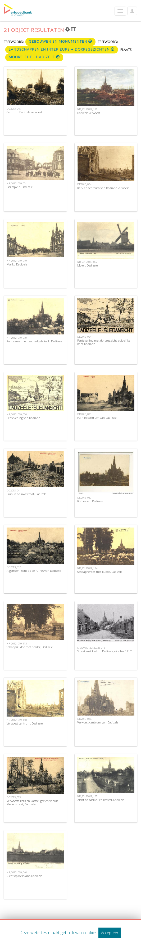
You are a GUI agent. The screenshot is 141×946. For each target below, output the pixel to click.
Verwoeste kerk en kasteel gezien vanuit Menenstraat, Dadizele (32, 802)
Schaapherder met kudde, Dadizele (99, 572)
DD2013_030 (84, 497)
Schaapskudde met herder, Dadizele (30, 647)
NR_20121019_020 (17, 414)
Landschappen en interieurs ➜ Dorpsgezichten (62, 49)
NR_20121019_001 (17, 183)
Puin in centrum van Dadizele (96, 418)
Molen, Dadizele (87, 265)
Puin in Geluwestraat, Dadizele (26, 494)
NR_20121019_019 (17, 260)
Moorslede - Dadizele (34, 57)
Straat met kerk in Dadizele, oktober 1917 (104, 651)
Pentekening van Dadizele (23, 418)
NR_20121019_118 (17, 720)
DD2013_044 (84, 719)
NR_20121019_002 (87, 262)
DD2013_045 (14, 108)
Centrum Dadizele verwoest (24, 112)
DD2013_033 (14, 797)
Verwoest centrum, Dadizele (25, 723)
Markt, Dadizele (17, 264)
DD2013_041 (14, 490)
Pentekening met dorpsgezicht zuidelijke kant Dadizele (103, 342)
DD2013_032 (14, 567)
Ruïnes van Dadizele (90, 501)
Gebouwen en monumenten (60, 41)
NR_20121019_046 (17, 872)
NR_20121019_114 (87, 568)
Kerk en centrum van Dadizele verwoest (103, 188)
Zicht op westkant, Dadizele (24, 876)
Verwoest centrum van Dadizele (97, 722)
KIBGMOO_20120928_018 (91, 647)
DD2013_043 (84, 414)
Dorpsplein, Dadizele (20, 187)
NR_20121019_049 (17, 337)
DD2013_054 (84, 336)
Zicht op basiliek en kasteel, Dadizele (100, 800)
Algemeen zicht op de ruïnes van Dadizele (34, 571)
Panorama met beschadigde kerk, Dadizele (34, 341)
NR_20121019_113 (17, 643)
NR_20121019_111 (87, 109)
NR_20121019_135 (87, 796)
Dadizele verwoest (88, 113)
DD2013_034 (84, 184)
